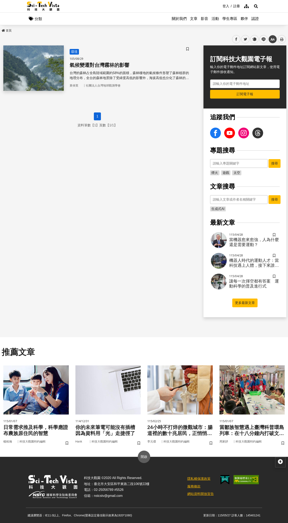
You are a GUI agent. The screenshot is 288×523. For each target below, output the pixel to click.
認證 (255, 19)
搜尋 (274, 163)
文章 (193, 19)
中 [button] (272, 39)
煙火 (214, 172)
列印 (282, 39)
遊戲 (226, 172)
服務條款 (194, 486)
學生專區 (229, 19)
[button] (256, 6)
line (262, 39)
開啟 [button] (144, 456)
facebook (236, 39)
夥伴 (244, 19)
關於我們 (179, 19)
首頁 (7, 30)
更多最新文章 (245, 303)
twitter (245, 39)
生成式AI (217, 209)
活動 (215, 19)
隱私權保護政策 (199, 478)
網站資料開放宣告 (200, 494)
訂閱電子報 (245, 94)
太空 (237, 172)
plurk (254, 39)
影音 (204, 19)
